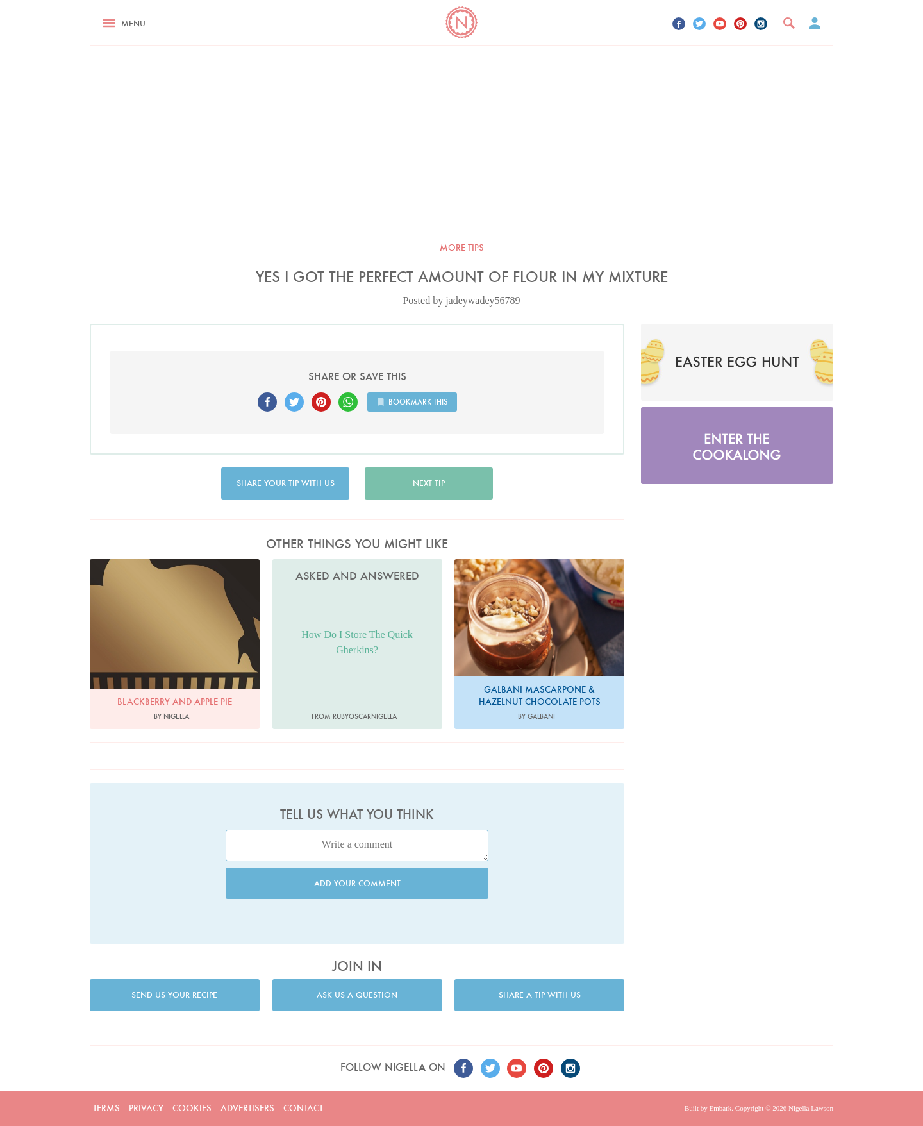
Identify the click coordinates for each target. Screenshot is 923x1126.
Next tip (429, 483)
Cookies (192, 1108)
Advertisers (247, 1108)
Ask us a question (357, 994)
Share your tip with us (286, 483)
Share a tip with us (540, 994)
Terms (106, 1108)
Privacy (146, 1108)
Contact (303, 1108)
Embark (720, 1108)
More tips (462, 247)
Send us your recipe (174, 994)
